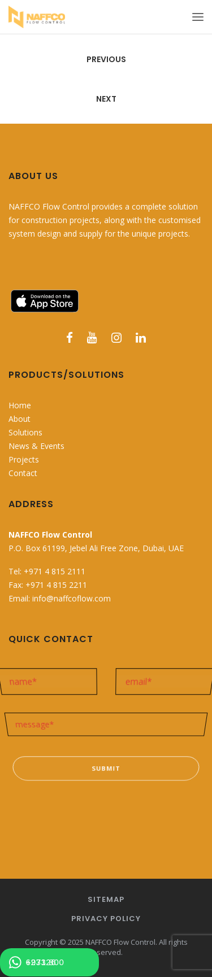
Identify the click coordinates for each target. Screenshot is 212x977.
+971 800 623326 (36, 962)
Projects (23, 459)
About (19, 418)
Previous (106, 59)
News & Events (36, 445)
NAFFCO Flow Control (120, 942)
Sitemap (106, 899)
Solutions (25, 432)
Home (19, 405)
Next (106, 98)
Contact (22, 473)
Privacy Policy (106, 918)
